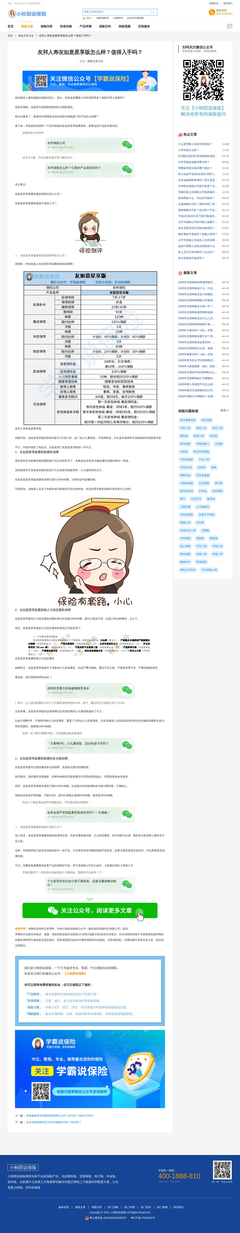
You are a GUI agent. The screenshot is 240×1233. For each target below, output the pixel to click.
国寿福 (184, 435)
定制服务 (144, 26)
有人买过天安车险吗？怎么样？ (196, 252)
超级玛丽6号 (103, 18)
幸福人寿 (217, 553)
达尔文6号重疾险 (135, 18)
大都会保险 (186, 483)
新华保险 (185, 553)
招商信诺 (185, 475)
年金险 (184, 451)
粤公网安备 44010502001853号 (108, 1217)
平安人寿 (204, 459)
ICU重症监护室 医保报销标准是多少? (200, 156)
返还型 (214, 435)
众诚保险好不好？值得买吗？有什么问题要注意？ (207, 204)
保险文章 (27, 26)
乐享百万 (196, 498)
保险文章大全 (26, 35)
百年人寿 (217, 427)
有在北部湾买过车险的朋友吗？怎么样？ (201, 228)
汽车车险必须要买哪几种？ (194, 162)
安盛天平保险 (206, 514)
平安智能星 (186, 459)
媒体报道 (63, 1207)
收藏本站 (213, 3)
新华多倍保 (186, 490)
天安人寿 (201, 546)
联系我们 (228, 3)
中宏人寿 (185, 427)
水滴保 (219, 443)
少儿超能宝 (202, 506)
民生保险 (206, 420)
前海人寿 (199, 435)
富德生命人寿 (188, 530)
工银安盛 (185, 506)
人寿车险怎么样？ (188, 150)
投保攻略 (66, 26)
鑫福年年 (185, 561)
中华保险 (185, 538)
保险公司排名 (188, 569)
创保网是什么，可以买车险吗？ (196, 198)
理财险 (200, 538)
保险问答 (46, 26)
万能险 (205, 530)
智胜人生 (201, 427)
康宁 (182, 498)
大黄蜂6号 (118, 18)
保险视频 (124, 26)
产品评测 (86, 26)
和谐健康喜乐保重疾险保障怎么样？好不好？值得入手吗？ (60, 1115)
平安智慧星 (186, 514)
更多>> (224, 410)
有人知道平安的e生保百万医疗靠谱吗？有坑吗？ (206, 174)
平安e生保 (186, 467)
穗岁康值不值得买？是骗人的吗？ (198, 234)
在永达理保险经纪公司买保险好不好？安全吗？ (53, 1122)
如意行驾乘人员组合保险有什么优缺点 (200, 246)
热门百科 (146, 1207)
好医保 (202, 467)
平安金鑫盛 (202, 475)
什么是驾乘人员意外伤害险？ (195, 144)
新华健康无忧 (188, 420)
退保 (213, 467)
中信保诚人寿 (209, 569)
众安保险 (204, 483)
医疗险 (219, 483)
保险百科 (105, 26)
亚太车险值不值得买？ (191, 258)
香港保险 (201, 561)
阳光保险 (185, 443)
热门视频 (162, 1207)
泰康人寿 (185, 522)
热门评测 (129, 1207)
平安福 (203, 490)
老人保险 (185, 546)
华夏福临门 (202, 443)
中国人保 (217, 546)
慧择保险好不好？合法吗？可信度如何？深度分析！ (208, 210)
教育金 (211, 498)
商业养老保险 (201, 451)
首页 (11, 26)
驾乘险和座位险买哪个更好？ (195, 168)
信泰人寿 (201, 553)
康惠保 (214, 538)
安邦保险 (217, 490)
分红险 (200, 522)
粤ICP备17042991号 (143, 1217)
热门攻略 (113, 1207)
